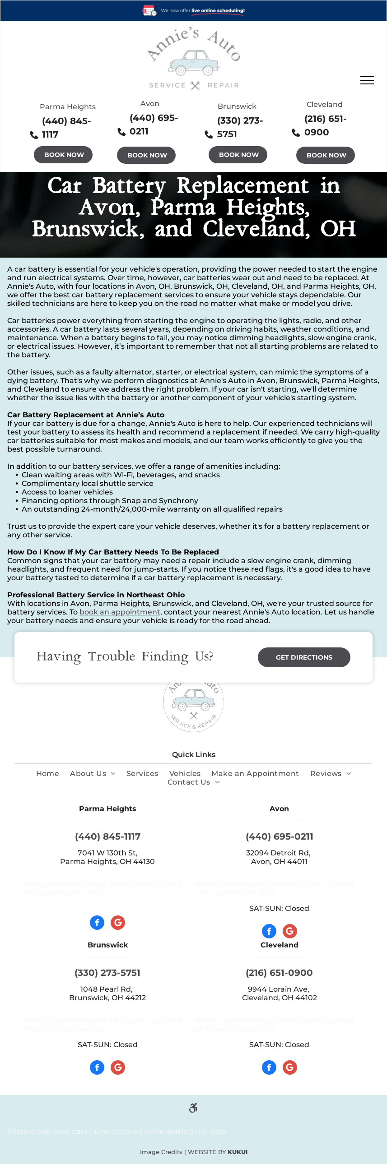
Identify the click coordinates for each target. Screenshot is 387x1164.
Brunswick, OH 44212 (107, 997)
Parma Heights (68, 106)
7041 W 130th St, (108, 853)
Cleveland (325, 104)
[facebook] (97, 923)
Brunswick (237, 106)
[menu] (367, 80)
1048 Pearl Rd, (107, 989)
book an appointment (119, 612)
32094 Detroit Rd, (279, 853)
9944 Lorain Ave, (279, 989)
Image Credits (161, 1151)
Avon (149, 103)
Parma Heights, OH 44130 (107, 861)
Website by (207, 1151)
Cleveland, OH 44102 (279, 997)
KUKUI (237, 1151)
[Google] (118, 923)
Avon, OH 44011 (279, 861)
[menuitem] (48, 773)
